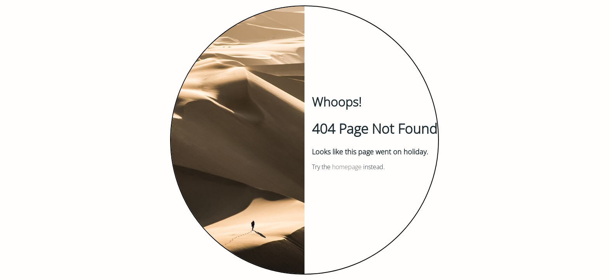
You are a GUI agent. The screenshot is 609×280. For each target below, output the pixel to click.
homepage (347, 167)
